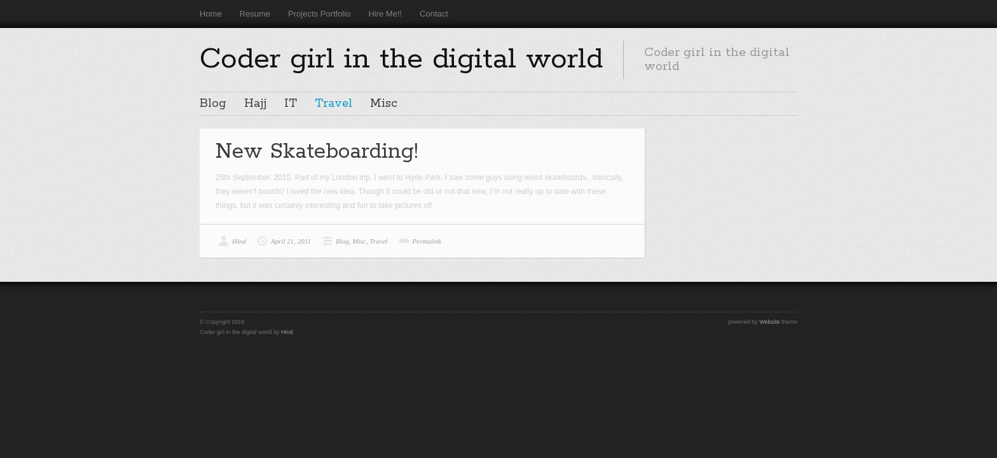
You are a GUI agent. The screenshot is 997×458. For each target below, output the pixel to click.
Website (769, 322)
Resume (255, 13)
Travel (333, 103)
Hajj (255, 103)
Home (211, 13)
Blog (213, 103)
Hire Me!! (385, 13)
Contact (434, 13)
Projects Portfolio (319, 13)
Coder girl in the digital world (401, 59)
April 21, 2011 (291, 241)
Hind (239, 241)
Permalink (426, 241)
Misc (383, 103)
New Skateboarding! (317, 151)
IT (290, 103)
